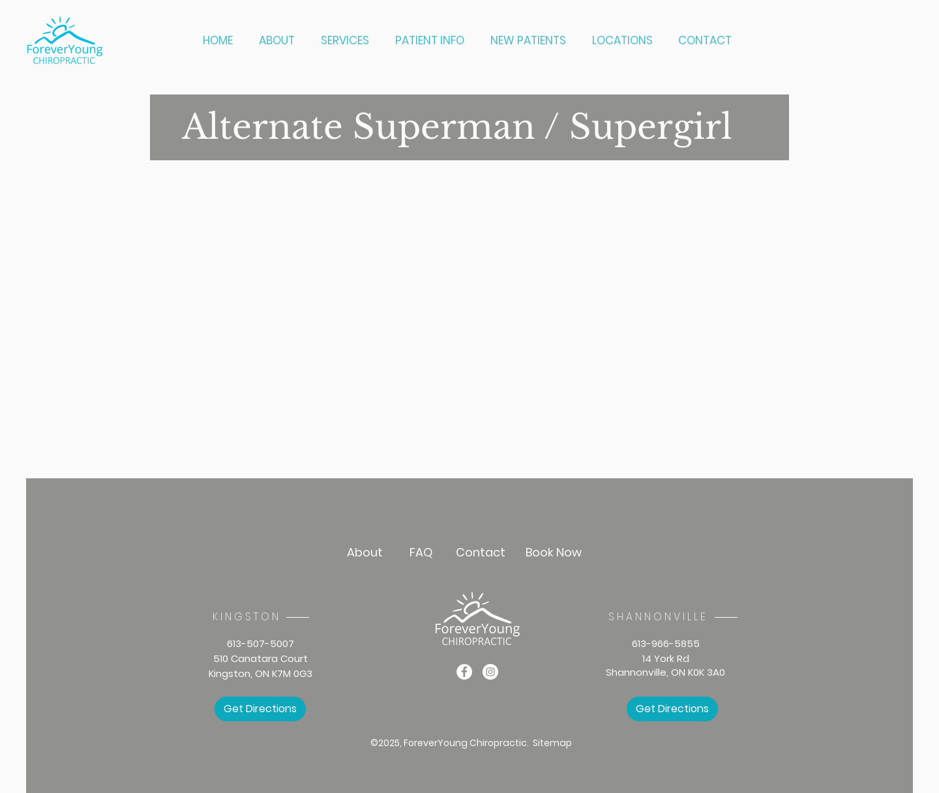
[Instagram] (490, 672)
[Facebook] (464, 672)
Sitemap (552, 742)
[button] (348, 41)
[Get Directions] (260, 709)
